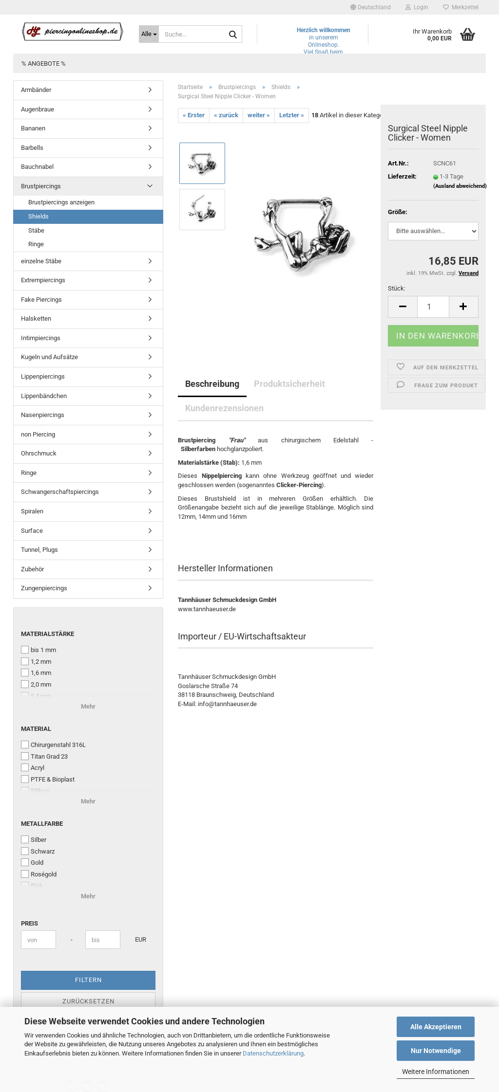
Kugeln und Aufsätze (49, 357)
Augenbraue (37, 109)
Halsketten (36, 318)
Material (36, 728)
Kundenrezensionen (224, 408)
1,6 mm (36, 672)
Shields (38, 216)
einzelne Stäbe (41, 261)
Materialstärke (47, 633)
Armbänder (36, 89)
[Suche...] (149, 34)
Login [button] (416, 7)
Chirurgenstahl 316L (53, 744)
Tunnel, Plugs (39, 549)
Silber (33, 839)
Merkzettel (461, 7)
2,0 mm (36, 684)
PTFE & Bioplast (48, 779)
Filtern (88, 979)
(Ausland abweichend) (460, 186)
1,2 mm (36, 661)
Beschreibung (212, 384)
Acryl (32, 767)
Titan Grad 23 (44, 756)
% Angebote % (43, 63)
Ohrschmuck (39, 453)
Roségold (39, 874)
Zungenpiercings (44, 588)
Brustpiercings (41, 186)
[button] (370, 7)
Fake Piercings (41, 299)
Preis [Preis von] (29, 923)
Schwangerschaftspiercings (60, 491)
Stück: (396, 288)
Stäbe (36, 230)
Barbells (32, 147)
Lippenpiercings (43, 376)
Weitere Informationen (435, 1071)
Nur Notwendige (436, 1051)
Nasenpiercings (42, 415)
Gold (32, 862)
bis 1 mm (38, 650)
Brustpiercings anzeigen (61, 202)
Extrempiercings (43, 280)
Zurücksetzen (88, 1001)
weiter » (259, 115)
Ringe (36, 244)
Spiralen (32, 511)
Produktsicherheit (289, 384)
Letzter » (291, 115)
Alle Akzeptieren (435, 1027)
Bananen (33, 128)
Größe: (397, 212)
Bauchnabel (37, 166)
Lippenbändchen (44, 396)
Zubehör (32, 569)
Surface (32, 530)
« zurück (226, 115)
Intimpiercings (40, 338)
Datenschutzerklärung (273, 1053)
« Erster (194, 115)
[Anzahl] (433, 307)
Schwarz (38, 851)
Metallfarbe (42, 823)
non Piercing (38, 434)
